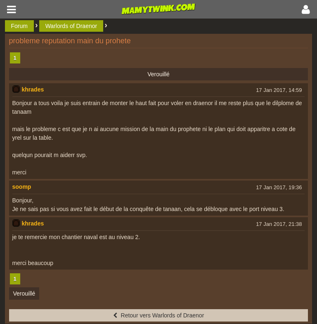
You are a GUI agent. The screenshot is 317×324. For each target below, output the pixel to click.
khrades (33, 89)
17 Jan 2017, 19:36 (279, 187)
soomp (21, 186)
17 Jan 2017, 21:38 (279, 224)
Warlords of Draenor (71, 26)
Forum (19, 26)
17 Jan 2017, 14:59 (279, 90)
